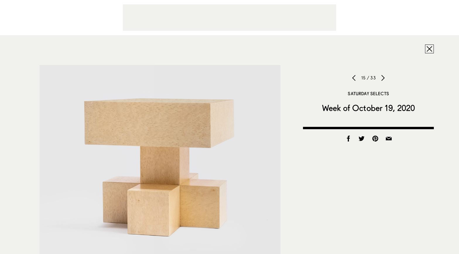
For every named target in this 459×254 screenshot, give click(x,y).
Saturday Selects (368, 93)
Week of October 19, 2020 (368, 108)
